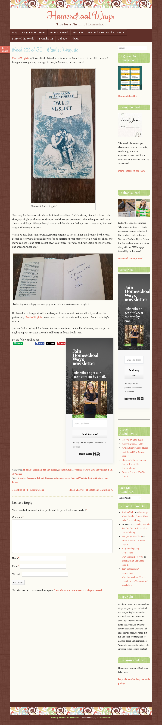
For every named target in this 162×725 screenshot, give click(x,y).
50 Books (27, 469)
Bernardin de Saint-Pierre (45, 469)
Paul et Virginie (20, 58)
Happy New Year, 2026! (132, 439)
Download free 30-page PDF (131, 170)
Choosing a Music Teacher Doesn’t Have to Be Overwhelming (134, 464)
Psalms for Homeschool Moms (106, 32)
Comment (18, 517)
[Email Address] (89, 423)
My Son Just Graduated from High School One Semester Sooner (135, 451)
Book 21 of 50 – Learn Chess (28, 490)
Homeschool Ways (81, 15)
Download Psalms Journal (130, 258)
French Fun (46, 38)
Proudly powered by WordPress (65, 717)
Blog (14, 32)
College (62, 38)
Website (16, 574)
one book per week (61, 478)
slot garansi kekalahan (132, 536)
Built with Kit (89, 454)
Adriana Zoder (128, 512)
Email (15, 566)
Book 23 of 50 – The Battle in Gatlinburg (91, 490)
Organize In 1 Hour (33, 32)
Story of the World (23, 38)
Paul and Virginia (99, 469)
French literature (81, 469)
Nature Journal (59, 32)
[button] (89, 400)
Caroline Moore (104, 717)
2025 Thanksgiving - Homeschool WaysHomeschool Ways (132, 552)
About (75, 38)
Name (15, 558)
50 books (21, 478)
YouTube (78, 32)
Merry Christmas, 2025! (132, 443)
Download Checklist (127, 96)
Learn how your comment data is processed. (78, 590)
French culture (65, 469)
